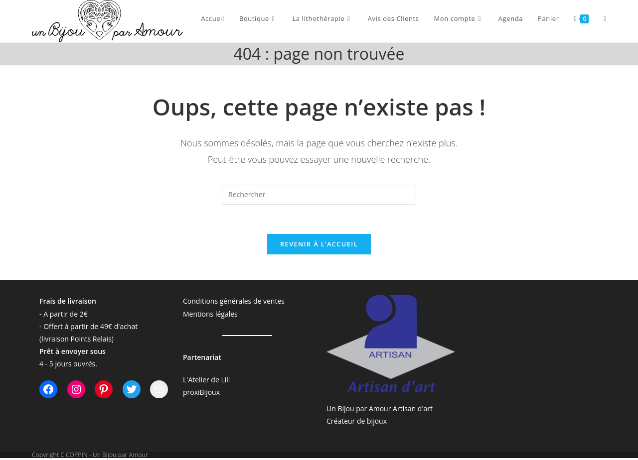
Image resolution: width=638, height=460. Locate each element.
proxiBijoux (201, 393)
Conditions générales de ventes (234, 302)
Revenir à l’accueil (319, 244)
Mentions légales (210, 314)
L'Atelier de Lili (206, 380)
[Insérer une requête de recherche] (319, 195)
